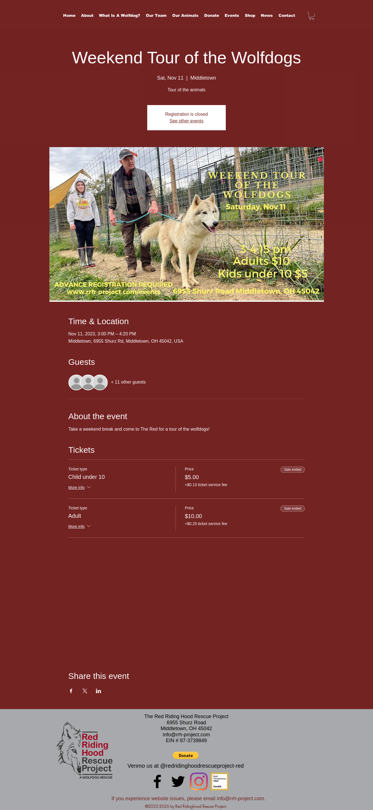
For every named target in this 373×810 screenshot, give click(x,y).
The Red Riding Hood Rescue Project (186, 716)
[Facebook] (157, 781)
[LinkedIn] (199, 781)
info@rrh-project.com (186, 734)
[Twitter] (178, 781)
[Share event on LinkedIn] (98, 691)
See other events (187, 121)
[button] (311, 16)
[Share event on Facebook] (71, 691)
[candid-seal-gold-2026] (220, 781)
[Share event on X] (85, 691)
